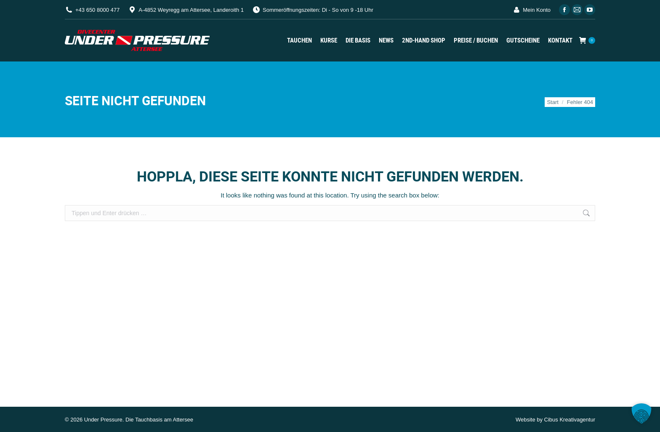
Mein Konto (531, 10)
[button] (641, 413)
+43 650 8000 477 (97, 10)
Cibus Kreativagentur (569, 419)
